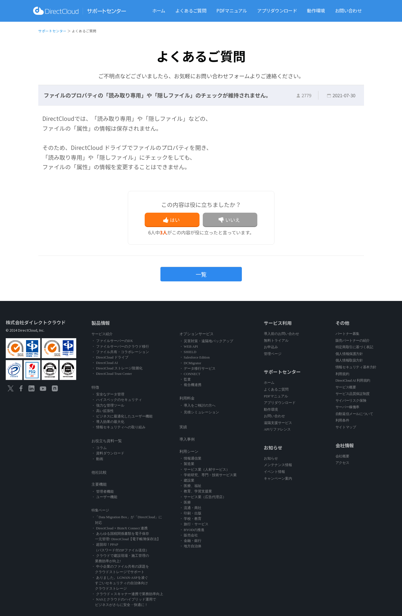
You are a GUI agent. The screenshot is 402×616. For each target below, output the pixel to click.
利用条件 (342, 420)
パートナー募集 (347, 334)
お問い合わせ (348, 10)
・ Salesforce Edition (194, 357)
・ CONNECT (190, 374)
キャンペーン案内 (278, 478)
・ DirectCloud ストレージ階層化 (117, 368)
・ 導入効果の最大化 (107, 422)
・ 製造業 (186, 464)
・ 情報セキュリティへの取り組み (118, 427)
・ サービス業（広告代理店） (202, 497)
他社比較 (99, 472)
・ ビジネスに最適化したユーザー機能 (121, 416)
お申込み (271, 347)
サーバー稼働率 (347, 407)
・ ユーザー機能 (104, 497)
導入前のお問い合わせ (281, 334)
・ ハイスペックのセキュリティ (116, 400)
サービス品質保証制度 (352, 394)
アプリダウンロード (277, 10)
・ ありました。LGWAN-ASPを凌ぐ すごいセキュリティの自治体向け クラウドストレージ (119, 583)
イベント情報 (274, 472)
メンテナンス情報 (278, 465)
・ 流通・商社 (190, 508)
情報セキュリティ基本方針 (355, 367)
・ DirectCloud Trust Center (111, 374)
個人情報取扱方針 (349, 360)
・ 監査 (185, 379)
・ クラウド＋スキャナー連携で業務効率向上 (127, 594)
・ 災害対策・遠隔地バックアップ (206, 341)
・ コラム (98, 448)
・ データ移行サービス (197, 368)
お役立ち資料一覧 (106, 441)
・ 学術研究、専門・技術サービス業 (208, 475)
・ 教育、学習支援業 (195, 491)
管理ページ (272, 354)
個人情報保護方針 (349, 354)
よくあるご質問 (190, 10)
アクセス (342, 463)
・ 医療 (185, 502)
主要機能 (99, 484)
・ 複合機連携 (190, 385)
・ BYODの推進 (191, 530)
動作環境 (316, 10)
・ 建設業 (186, 480)
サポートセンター (52, 30)
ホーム (158, 10)
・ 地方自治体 (190, 546)
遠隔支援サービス (278, 423)
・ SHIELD (187, 352)
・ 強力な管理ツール (107, 405)
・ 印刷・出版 (190, 513)
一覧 (201, 274)
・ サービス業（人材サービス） (204, 469)
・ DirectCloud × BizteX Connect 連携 (119, 528)
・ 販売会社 (188, 535)
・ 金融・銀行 (190, 541)
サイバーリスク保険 (350, 400)
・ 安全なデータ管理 (107, 394)
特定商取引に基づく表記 (354, 347)
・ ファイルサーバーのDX (112, 341)
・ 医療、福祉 (190, 486)
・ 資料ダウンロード (107, 453)
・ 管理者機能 (102, 491)
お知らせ (271, 458)
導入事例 (187, 439)
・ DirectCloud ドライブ (109, 357)
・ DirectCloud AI (104, 363)
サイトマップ (345, 427)
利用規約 (342, 374)
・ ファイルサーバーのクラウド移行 (120, 346)
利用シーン (188, 452)
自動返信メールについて (354, 414)
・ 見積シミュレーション (199, 412)
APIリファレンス (277, 429)
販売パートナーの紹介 (352, 340)
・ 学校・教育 (190, 519)
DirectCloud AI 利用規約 (352, 380)
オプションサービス (196, 334)
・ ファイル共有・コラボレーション (120, 352)
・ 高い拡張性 (102, 411)
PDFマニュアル (231, 10)
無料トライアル (276, 340)
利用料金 (187, 398)
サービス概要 (345, 387)
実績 (183, 427)
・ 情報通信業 (190, 458)
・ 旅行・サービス (193, 524)
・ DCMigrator (190, 363)
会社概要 (342, 456)
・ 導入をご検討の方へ (197, 405)
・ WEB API (188, 346)
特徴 (95, 387)
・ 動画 (97, 459)
